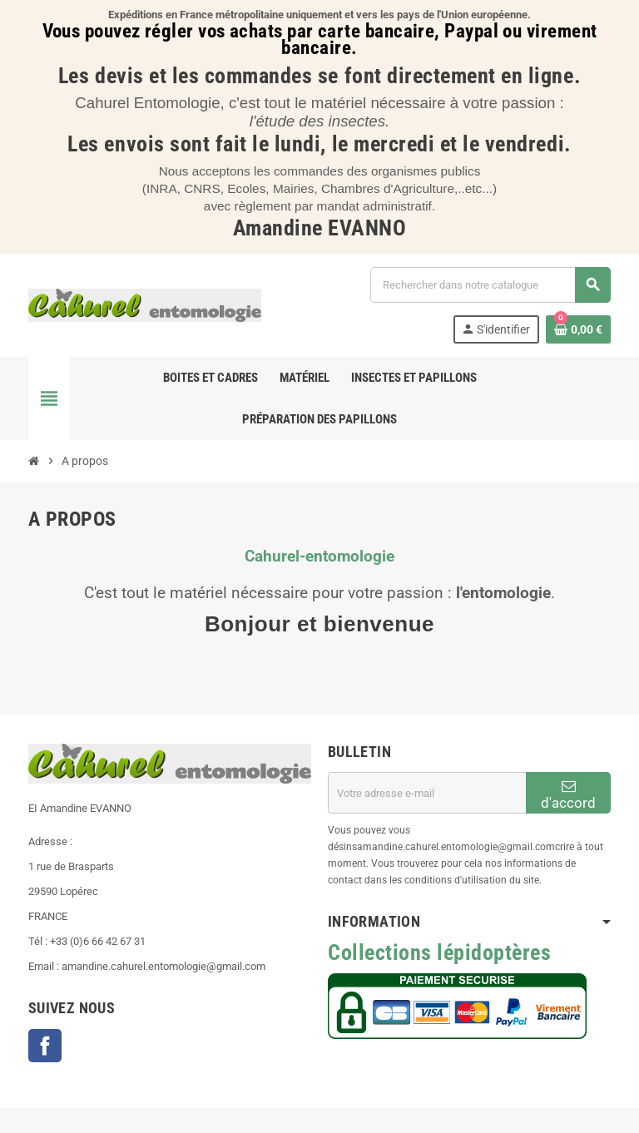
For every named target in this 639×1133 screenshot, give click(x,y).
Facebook (45, 1045)
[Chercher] (490, 285)
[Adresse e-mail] (427, 793)
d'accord (568, 795)
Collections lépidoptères (439, 952)
